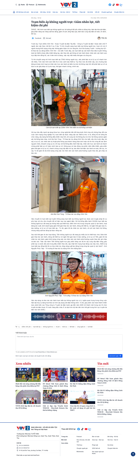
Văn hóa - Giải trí (65, 12)
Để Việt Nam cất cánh (22, 12)
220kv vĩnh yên (26, 326)
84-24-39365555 (24, 445)
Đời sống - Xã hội (45, 12)
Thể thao (75, 12)
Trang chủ (64, 436)
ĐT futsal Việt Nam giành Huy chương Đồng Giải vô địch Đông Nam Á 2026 (109, 381)
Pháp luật (82, 12)
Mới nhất (64, 440)
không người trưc (48, 326)
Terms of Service (50, 351)
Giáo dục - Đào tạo (98, 440)
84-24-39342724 (24, 448)
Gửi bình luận (115, 356)
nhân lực (64, 326)
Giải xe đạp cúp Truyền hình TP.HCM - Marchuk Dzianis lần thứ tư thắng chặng (109, 412)
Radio (21, 5)
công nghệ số (81, 326)
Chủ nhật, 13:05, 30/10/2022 (99, 18)
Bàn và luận (34, 12)
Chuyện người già (106, 12)
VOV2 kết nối (96, 448)
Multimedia (41, 5)
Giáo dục (55, 12)
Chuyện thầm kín (119, 12)
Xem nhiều (64, 443)
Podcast (30, 5)
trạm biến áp (36, 326)
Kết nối (97, 12)
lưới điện (90, 326)
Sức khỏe (90, 12)
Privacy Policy (41, 351)
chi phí (58, 326)
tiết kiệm (72, 326)
